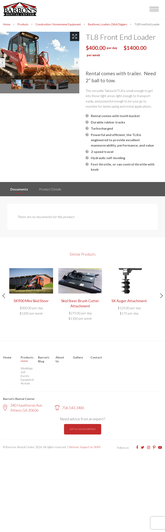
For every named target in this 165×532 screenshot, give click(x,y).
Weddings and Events (26, 371)
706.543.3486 (69, 407)
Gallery (78, 357)
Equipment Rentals (26, 381)
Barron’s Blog (43, 359)
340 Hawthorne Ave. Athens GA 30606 (23, 407)
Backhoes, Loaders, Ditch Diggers (107, 24)
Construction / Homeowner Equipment (58, 24)
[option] (39, 57)
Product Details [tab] (50, 189)
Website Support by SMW (85, 447)
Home (6, 24)
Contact (96, 357)
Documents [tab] (19, 189)
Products (23, 24)
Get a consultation (83, 429)
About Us (60, 359)
